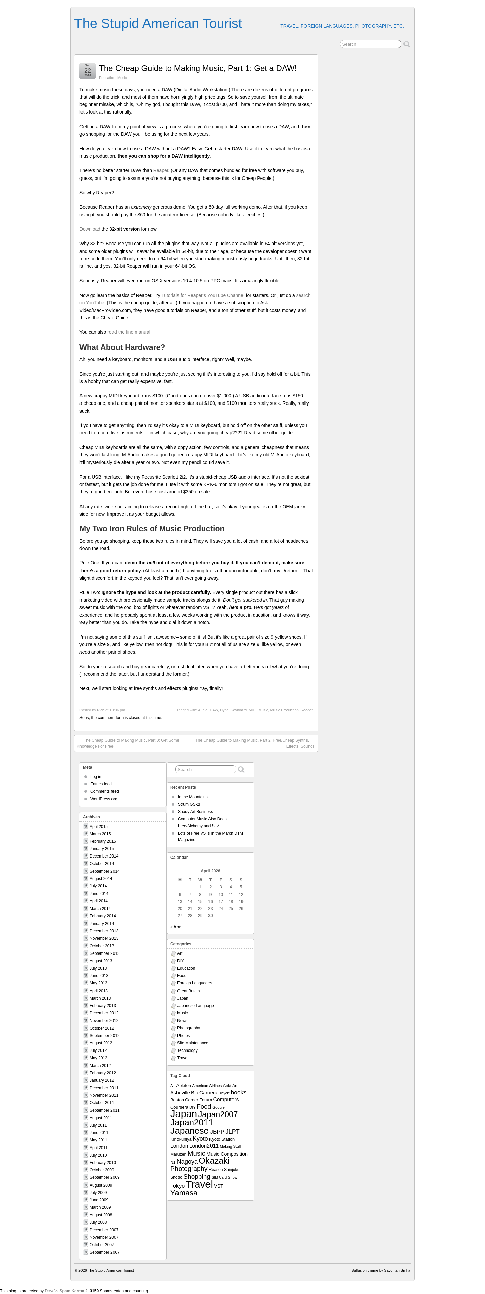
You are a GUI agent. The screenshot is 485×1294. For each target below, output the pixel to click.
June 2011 (99, 1132)
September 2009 (105, 1177)
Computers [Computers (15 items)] (226, 1099)
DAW (213, 710)
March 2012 (100, 1065)
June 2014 (99, 893)
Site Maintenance (192, 1043)
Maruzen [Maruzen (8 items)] (178, 1154)
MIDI (252, 710)
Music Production (284, 710)
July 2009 (98, 1192)
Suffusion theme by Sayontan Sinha (380, 1270)
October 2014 (102, 863)
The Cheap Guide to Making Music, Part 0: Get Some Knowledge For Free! (128, 743)
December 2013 (104, 931)
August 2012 (101, 1043)
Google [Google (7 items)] (218, 1107)
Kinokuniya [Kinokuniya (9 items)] (181, 1139)
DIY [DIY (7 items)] (192, 1107)
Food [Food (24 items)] (204, 1106)
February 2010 (103, 1162)
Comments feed (104, 791)
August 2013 (101, 961)
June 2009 (99, 1200)
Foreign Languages (194, 983)
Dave (49, 1291)
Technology (187, 1050)
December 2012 (104, 1013)
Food (181, 975)
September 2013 (105, 953)
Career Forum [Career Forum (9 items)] (198, 1099)
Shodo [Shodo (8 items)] (176, 1177)
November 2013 (104, 938)
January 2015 (102, 848)
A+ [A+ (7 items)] (172, 1085)
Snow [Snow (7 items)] (232, 1177)
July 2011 (98, 1125)
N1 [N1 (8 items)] (172, 1162)
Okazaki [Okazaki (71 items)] (214, 1160)
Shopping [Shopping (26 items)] (197, 1176)
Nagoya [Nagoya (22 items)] (187, 1161)
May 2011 (98, 1140)
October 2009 (102, 1170)
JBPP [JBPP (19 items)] (217, 1131)
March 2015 (100, 834)
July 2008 (98, 1222)
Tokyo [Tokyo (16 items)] (177, 1186)
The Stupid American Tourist (158, 23)
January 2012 (102, 1080)
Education (107, 78)
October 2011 (102, 1102)
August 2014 (101, 878)
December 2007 (104, 1230)
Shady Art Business (195, 811)
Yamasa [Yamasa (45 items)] (183, 1193)
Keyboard (239, 710)
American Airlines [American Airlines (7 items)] (207, 1085)
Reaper (160, 170)
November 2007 (104, 1237)
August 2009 (101, 1185)
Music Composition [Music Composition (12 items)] (227, 1154)
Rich (100, 710)
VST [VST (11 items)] (218, 1186)
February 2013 (103, 1005)
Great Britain (188, 991)
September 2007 (105, 1252)
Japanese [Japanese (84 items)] (189, 1131)
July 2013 (98, 968)
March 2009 (100, 1207)
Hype (224, 710)
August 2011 (101, 1117)
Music (122, 78)
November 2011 (104, 1095)
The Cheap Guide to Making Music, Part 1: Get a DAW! (198, 68)
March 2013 (100, 998)
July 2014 (98, 886)
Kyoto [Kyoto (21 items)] (200, 1138)
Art (179, 953)
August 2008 (101, 1214)
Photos (183, 1035)
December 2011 (104, 1088)
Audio (202, 710)
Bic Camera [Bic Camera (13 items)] (204, 1092)
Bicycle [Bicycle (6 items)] (224, 1093)
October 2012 (102, 1028)
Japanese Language (195, 1005)
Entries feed (101, 784)
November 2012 (104, 1020)
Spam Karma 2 (73, 1291)
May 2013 (98, 983)
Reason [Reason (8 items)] (216, 1169)
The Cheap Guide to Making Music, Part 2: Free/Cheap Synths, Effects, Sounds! (255, 743)
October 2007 (102, 1244)
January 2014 (102, 923)
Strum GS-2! (189, 804)
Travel (182, 1058)
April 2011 (99, 1147)
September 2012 (105, 1035)
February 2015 (103, 841)
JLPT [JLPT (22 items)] (233, 1131)
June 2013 (99, 975)
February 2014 (103, 916)
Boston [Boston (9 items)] (177, 1099)
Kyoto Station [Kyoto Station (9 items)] (222, 1139)
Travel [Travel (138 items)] (199, 1184)
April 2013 (99, 991)
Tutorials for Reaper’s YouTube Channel (203, 295)
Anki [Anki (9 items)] (227, 1085)
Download (89, 229)
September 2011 (105, 1110)
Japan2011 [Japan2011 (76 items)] (191, 1122)
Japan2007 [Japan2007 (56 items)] (218, 1114)
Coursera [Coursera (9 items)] (179, 1107)
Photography (188, 1028)
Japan (182, 998)
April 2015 (99, 826)
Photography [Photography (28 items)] (189, 1168)
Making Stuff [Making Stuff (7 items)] (230, 1146)
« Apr (175, 927)
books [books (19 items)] (239, 1092)
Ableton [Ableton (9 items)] (183, 1085)
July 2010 (98, 1155)
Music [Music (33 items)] (196, 1153)
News (182, 1020)
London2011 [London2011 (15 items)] (204, 1146)
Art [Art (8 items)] (234, 1085)
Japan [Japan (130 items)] (183, 1113)
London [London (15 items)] (179, 1146)
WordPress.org (103, 799)
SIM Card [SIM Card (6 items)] (219, 1177)
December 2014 (104, 856)
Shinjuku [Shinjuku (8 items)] (231, 1169)
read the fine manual (128, 332)
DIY (180, 961)
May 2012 (98, 1058)
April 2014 (99, 901)
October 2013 (102, 946)
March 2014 (100, 908)
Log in (95, 776)
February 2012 (103, 1073)
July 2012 (98, 1050)
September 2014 (105, 871)
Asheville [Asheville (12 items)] (180, 1092)
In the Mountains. (193, 797)
